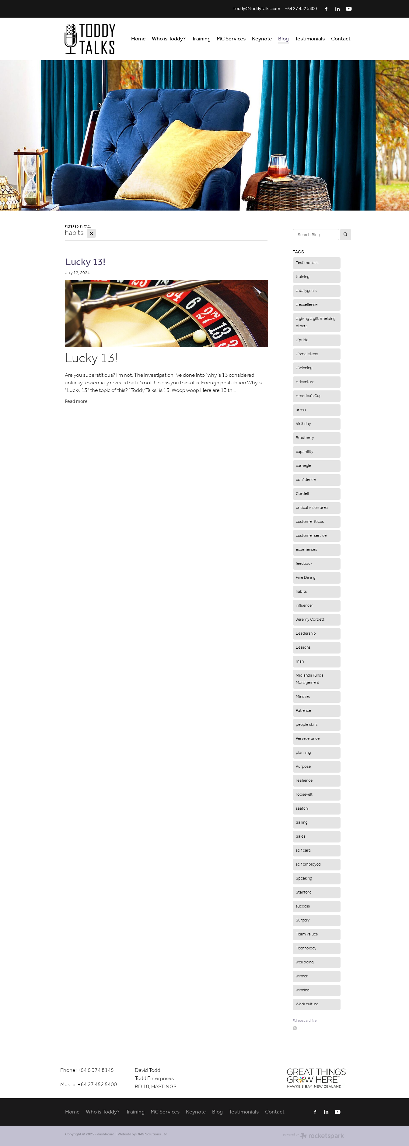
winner (302, 976)
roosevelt (304, 795)
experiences (306, 550)
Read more (76, 401)
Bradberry (305, 438)
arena (301, 410)
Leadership (306, 634)
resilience (304, 781)
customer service (311, 536)
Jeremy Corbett (310, 620)
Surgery (302, 920)
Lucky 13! (85, 262)
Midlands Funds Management (309, 679)
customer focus (310, 522)
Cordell (302, 494)
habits (301, 592)
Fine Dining (305, 578)
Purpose (303, 767)
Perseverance (308, 739)
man (300, 661)
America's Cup (309, 396)
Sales (300, 836)
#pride (302, 340)
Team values (307, 934)
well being (304, 962)
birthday (303, 424)
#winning (304, 368)
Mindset (303, 697)
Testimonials (307, 263)
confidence (306, 480)
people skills (306, 725)
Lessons (303, 647)
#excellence (306, 305)
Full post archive (304, 1020)
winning (302, 990)
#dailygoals (306, 291)
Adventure (305, 382)
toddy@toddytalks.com (256, 9)
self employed (308, 864)
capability (304, 452)
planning (303, 753)
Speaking (304, 878)
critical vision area (312, 508)
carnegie (303, 466)
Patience (303, 711)
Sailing (301, 822)
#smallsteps (307, 354)
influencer (304, 606)
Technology (306, 948)
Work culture (307, 1004)
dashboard (105, 1134)
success (303, 906)
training (302, 277)
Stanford (304, 892)
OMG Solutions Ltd (151, 1134)
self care (303, 850)
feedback (304, 564)
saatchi (302, 809)
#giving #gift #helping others (315, 322)
